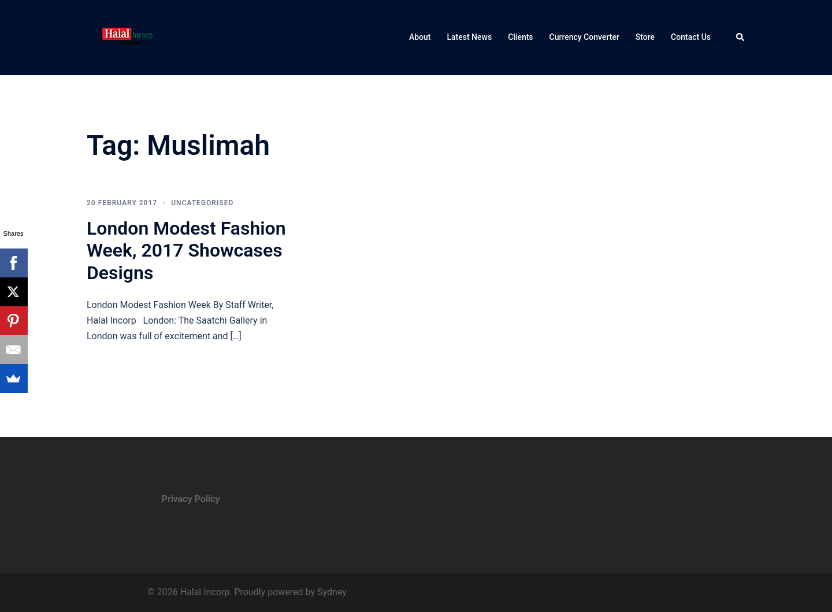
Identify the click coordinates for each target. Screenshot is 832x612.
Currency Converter (584, 37)
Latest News (469, 37)
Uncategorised (202, 203)
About (420, 37)
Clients (520, 37)
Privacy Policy (191, 499)
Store (645, 37)
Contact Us (691, 37)
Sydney (332, 592)
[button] (740, 37)
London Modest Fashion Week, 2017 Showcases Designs (186, 250)
